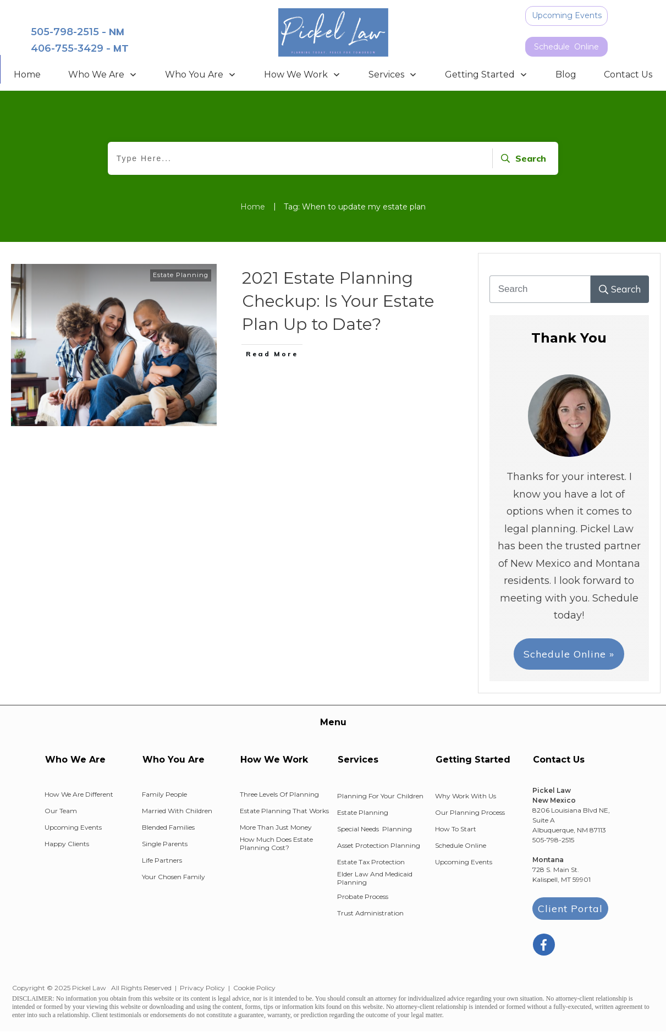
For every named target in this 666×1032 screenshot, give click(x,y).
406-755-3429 (67, 48)
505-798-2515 (65, 32)
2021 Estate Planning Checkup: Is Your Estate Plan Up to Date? (338, 301)
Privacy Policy (202, 988)
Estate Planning (180, 275)
